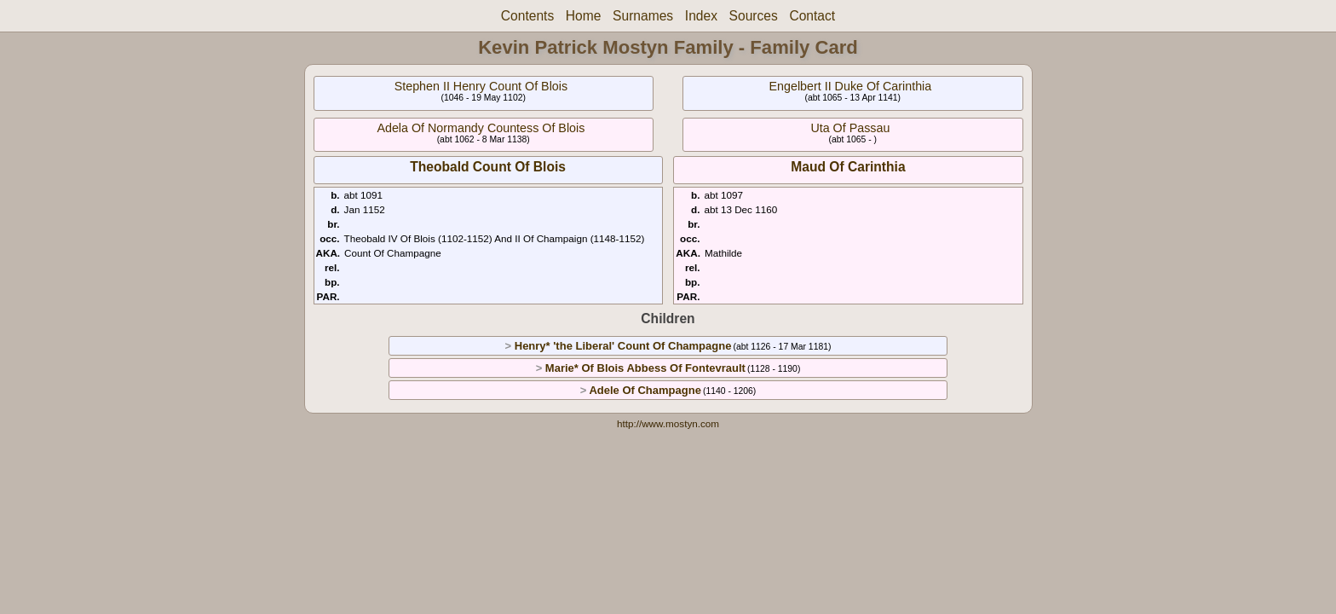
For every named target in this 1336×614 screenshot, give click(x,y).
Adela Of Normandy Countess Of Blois (480, 128)
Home (584, 16)
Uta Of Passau (850, 128)
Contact (812, 16)
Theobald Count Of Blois (488, 166)
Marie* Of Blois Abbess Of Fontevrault (645, 368)
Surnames (643, 16)
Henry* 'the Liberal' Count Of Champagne (623, 345)
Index (701, 16)
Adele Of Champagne (644, 390)
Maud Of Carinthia (848, 166)
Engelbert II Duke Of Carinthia (850, 86)
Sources (753, 16)
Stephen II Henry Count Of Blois (480, 86)
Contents (527, 16)
